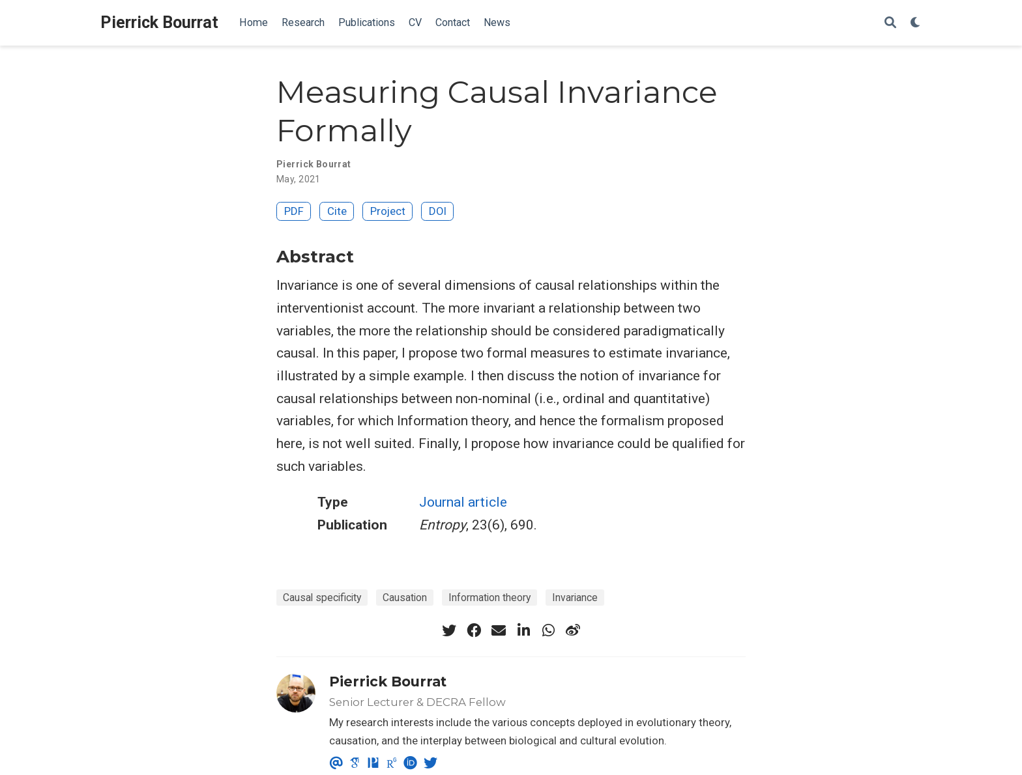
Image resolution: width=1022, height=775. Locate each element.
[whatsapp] (548, 630)
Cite (337, 211)
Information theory (489, 597)
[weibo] (573, 630)
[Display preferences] (916, 23)
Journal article (463, 502)
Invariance (575, 597)
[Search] (890, 23)
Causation (405, 597)
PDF (294, 211)
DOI (437, 211)
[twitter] (449, 630)
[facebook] (474, 630)
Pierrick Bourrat (159, 22)
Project (387, 211)
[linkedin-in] (523, 630)
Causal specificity (322, 597)
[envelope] (498, 630)
